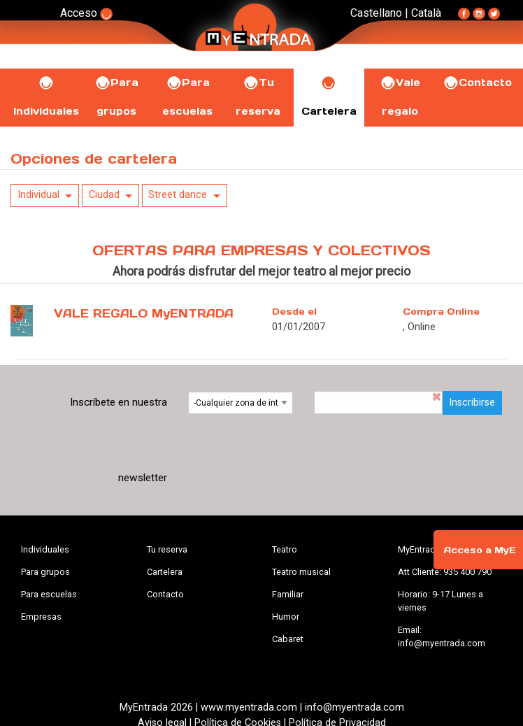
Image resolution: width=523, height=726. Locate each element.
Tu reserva (167, 549)
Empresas (41, 616)
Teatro (284, 549)
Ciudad (104, 195)
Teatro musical (301, 572)
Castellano (376, 13)
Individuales (45, 549)
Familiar (287, 594)
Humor (285, 616)
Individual (38, 195)
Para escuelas (49, 594)
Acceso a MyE (479, 550)
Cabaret (287, 639)
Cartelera (164, 572)
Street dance (177, 195)
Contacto (477, 82)
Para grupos (45, 572)
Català (426, 13)
